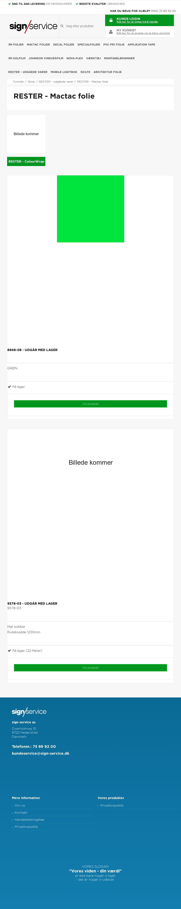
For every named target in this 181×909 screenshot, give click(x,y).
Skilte (85, 71)
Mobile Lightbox (64, 71)
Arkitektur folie (107, 71)
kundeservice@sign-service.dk (40, 753)
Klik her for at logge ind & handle (137, 21)
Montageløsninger (119, 58)
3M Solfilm (16, 58)
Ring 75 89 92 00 (163, 10)
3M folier (16, 44)
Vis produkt (90, 403)
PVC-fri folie (113, 44)
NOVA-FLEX (74, 58)
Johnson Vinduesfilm (46, 58)
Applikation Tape (141, 44)
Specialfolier (88, 44)
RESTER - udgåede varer (27, 71)
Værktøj (93, 58)
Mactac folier (38, 44)
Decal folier (63, 44)
